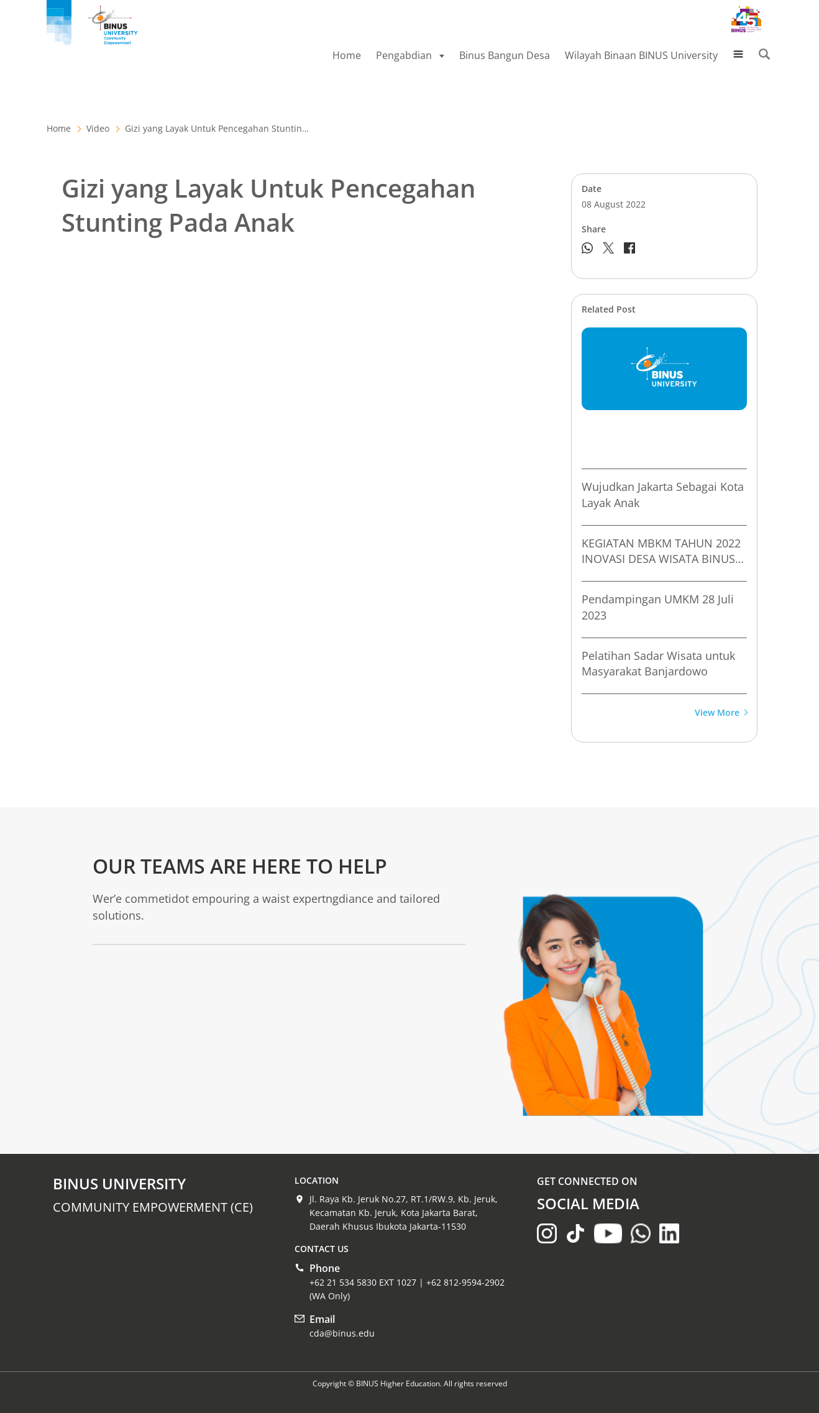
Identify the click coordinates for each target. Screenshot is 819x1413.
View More (721, 713)
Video (97, 128)
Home (346, 55)
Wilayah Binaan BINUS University (641, 55)
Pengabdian (410, 55)
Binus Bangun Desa (504, 55)
